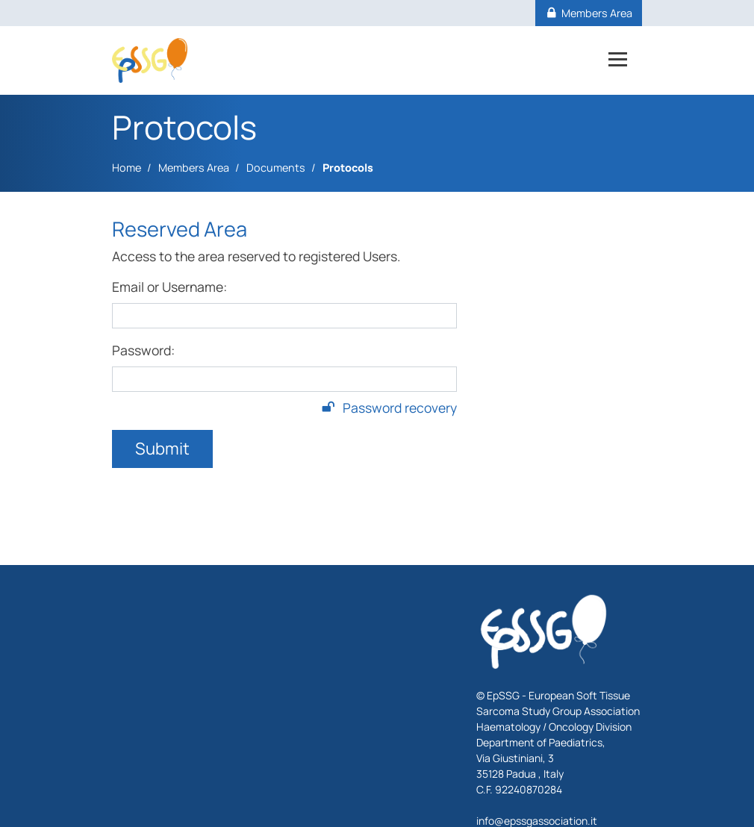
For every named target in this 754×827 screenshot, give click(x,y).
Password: (143, 350)
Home (126, 167)
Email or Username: (169, 287)
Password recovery (389, 407)
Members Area (193, 167)
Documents (275, 167)
